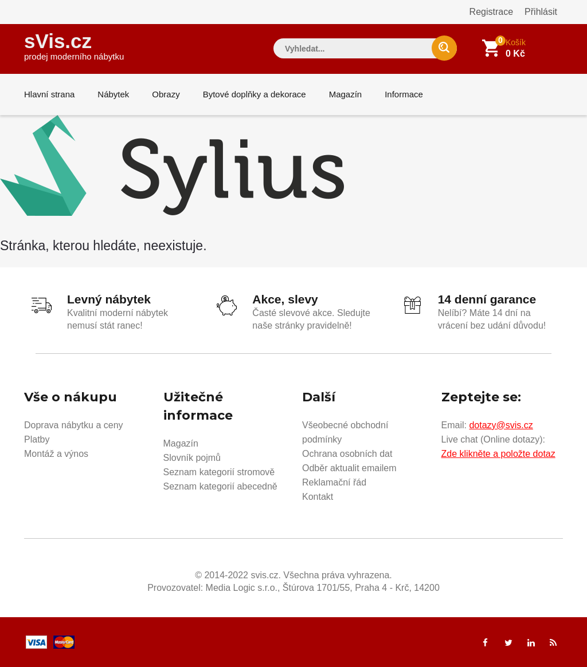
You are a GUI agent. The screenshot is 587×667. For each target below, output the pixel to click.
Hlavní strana (49, 94)
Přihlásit (541, 12)
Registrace (491, 12)
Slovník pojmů (192, 458)
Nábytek (113, 94)
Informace (404, 94)
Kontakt (317, 497)
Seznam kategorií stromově (219, 472)
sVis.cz (74, 45)
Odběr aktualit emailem (349, 468)
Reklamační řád (334, 482)
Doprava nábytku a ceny (73, 425)
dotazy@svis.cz (501, 425)
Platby (36, 439)
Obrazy (165, 94)
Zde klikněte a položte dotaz (498, 454)
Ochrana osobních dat (347, 454)
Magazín (345, 94)
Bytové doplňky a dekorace (254, 94)
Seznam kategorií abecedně (220, 486)
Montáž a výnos (56, 454)
